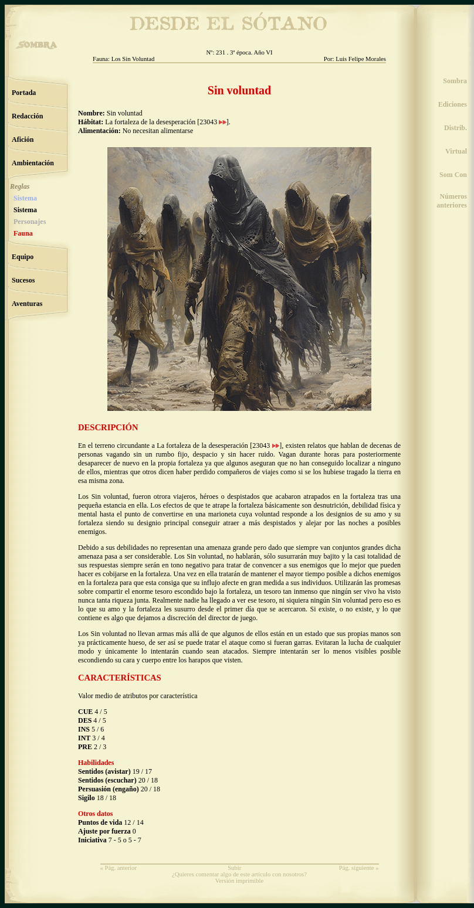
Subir (234, 868)
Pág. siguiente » (359, 868)
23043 (212, 122)
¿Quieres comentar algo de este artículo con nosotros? (239, 874)
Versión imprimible (239, 881)
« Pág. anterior (118, 868)
